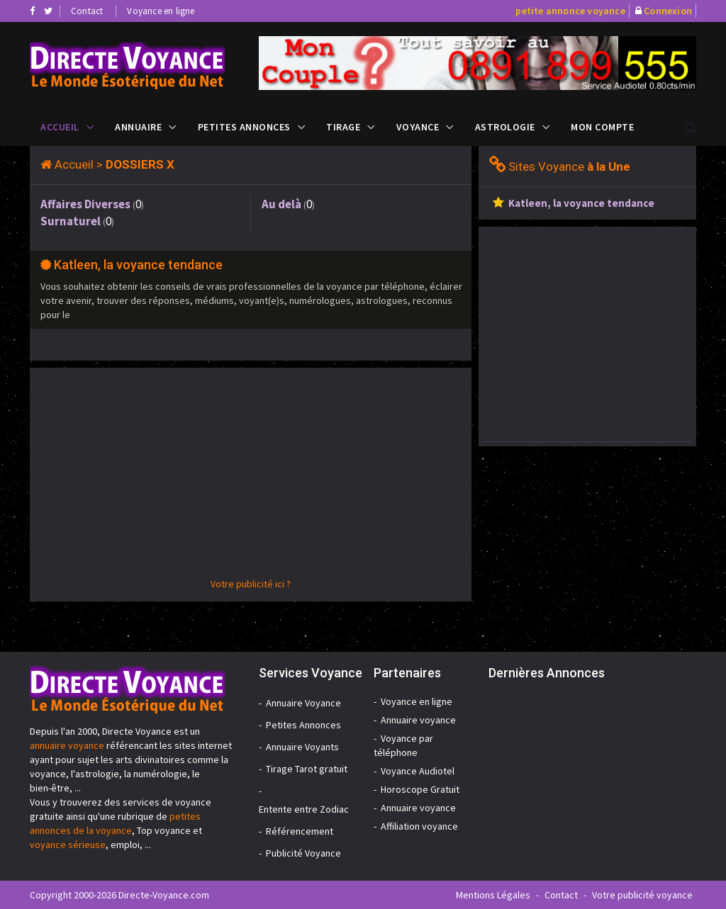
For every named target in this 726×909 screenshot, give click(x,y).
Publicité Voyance (303, 853)
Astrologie (505, 126)
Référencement (299, 831)
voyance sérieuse (68, 844)
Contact (87, 11)
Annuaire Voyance (303, 702)
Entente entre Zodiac (304, 809)
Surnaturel (70, 221)
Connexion (668, 10)
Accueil (59, 126)
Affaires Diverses (85, 204)
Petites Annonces (244, 126)
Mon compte (602, 126)
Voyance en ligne (160, 11)
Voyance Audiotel (417, 770)
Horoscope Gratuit (420, 789)
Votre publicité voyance (642, 894)
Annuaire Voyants (302, 746)
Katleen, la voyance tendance (138, 264)
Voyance (418, 126)
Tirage (343, 126)
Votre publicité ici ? (251, 583)
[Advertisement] (250, 477)
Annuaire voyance (418, 719)
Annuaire (138, 126)
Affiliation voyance (419, 826)
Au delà (281, 204)
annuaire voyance (67, 745)
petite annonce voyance (570, 10)
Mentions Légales (493, 894)
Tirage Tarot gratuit (306, 768)
